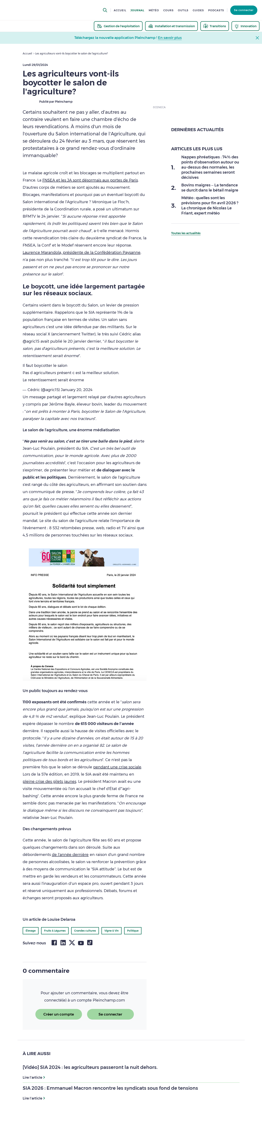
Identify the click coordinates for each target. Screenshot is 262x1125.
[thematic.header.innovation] (245, 26)
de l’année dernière (70, 854)
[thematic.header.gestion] (118, 26)
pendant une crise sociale (117, 767)
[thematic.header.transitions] (214, 26)
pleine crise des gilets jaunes (49, 781)
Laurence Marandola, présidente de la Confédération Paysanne (81, 252)
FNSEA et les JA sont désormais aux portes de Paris (90, 180)
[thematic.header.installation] (171, 26)
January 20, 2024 (77, 389)
